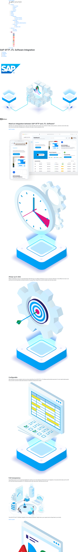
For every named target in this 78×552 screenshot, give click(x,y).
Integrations (13, 11)
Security (14, 9)
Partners (14, 16)
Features (14, 7)
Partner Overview (18, 17)
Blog (16, 25)
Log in (10, 0)
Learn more (15, 24)
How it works (15, 6)
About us (12, 28)
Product (12, 4)
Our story (15, 29)
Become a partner (18, 19)
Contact (12, 0)
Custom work (17, 26)
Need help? (15, 20)
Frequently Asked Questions (20, 22)
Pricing (12, 13)
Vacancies (15, 30)
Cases (12, 12)
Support (12, 15)
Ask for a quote (12, 129)
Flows (14, 8)
